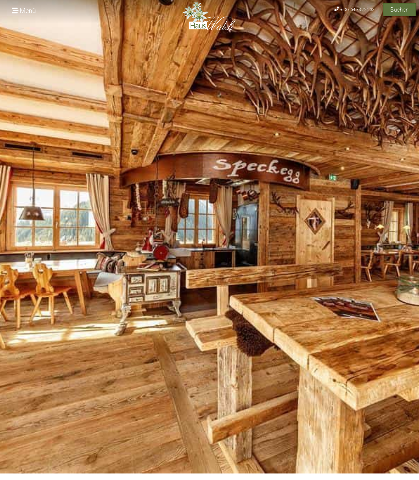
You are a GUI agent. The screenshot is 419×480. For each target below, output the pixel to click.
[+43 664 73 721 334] (336, 9)
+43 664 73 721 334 (358, 9)
